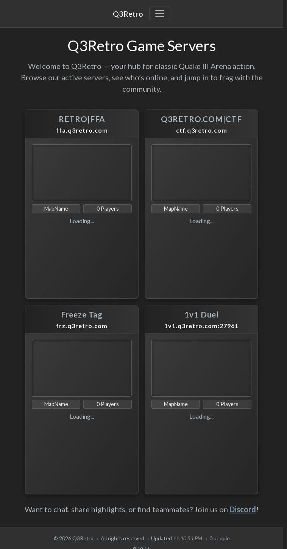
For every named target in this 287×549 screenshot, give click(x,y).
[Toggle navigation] (159, 13)
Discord (242, 509)
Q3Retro (128, 13)
